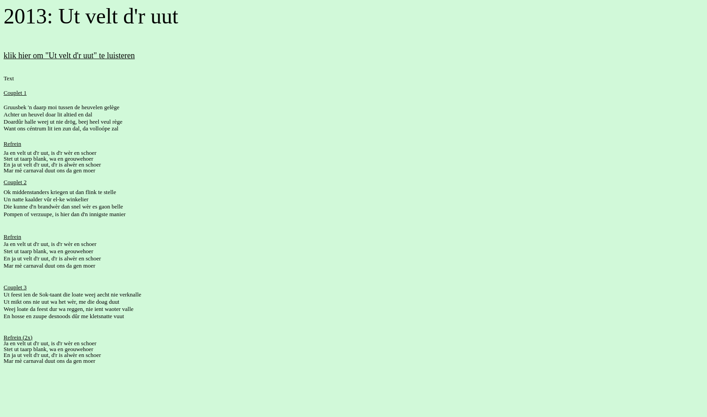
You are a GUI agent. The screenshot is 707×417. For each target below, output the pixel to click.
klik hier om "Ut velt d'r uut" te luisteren (69, 55)
